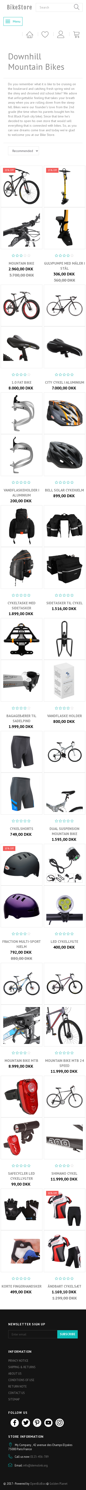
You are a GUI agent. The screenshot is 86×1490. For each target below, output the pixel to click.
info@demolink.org (35, 1465)
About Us (15, 1373)
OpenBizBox (38, 1483)
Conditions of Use (21, 1380)
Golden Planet (58, 1483)
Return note (17, 1386)
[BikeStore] (19, 7)
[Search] (76, 7)
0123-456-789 (39, 1456)
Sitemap (13, 1399)
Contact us (16, 1393)
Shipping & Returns (22, 1367)
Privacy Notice (18, 1360)
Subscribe (67, 1334)
